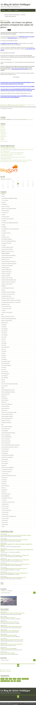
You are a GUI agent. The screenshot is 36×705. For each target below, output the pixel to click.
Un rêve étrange (3, 148)
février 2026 (2, 129)
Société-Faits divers (5, 449)
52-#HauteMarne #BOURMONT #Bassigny (9, 198)
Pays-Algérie (3, 326)
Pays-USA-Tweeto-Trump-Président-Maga (9, 383)
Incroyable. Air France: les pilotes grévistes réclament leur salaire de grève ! (16, 24)
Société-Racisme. (4, 461)
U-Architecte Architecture (6, 471)
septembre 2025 (3, 136)
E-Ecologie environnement (6, 243)
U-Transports (4, 479)
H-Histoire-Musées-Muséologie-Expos (8, 279)
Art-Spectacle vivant (5, 237)
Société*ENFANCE (4, 430)
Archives (10, 10)
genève (10, 678)
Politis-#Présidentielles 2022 (6, 418)
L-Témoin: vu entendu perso (6, 312)
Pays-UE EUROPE (4, 377)
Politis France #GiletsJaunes (6, 404)
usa (11, 681)
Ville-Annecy (3, 483)
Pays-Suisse (3, 369)
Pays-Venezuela (4, 385)
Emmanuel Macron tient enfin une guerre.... (20, 564)
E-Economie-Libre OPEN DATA (7, 249)
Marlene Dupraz (4, 559)
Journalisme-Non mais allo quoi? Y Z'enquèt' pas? (11, 302)
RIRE (2, 424)
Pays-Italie (3, 353)
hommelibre (3, 577)
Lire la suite (30, 119)
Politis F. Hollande (4, 400)
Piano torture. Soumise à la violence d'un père (11, 14)
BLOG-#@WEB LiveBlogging (6, 239)
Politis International (5, 408)
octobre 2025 (2, 135)
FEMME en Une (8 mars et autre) (7, 251)
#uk (14, 681)
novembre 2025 (3, 133)
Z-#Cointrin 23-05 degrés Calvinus (8, 502)
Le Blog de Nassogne (23, 161)
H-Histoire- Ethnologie (5, 275)
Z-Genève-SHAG (4, 520)
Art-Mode (3, 224)
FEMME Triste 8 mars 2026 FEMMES (8, 648)
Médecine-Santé (4, 322)
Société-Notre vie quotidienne (7, 457)
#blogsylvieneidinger (5, 681)
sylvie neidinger (4, 535)
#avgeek (7, 105)
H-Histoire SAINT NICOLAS (6, 269)
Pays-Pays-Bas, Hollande (6, 365)
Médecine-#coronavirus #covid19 (7, 316)
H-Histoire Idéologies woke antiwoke (8, 261)
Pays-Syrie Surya (4, 371)
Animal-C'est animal (5, 206)
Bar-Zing (20, 154)
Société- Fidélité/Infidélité (6, 436)
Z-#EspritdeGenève (5, 504)
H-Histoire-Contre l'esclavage (7, 277)
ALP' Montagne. (4, 204)
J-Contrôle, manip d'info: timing (7, 288)
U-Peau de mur (4, 477)
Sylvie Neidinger (4, 555)
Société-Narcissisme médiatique (7, 455)
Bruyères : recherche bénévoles (6, 157)
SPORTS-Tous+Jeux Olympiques (7, 467)
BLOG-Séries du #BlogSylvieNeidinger (8, 241)
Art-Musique (3, 226)
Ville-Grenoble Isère (5, 485)
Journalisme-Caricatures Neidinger (8, 292)
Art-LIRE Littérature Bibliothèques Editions (9, 222)
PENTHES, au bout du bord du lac (10, 16)
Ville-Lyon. (3, 487)
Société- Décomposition (5, 434)
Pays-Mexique (4, 359)
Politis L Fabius (4, 410)
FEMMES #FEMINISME (5, 253)
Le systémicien (8, 158)
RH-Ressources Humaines (6, 422)
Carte (2, 583)
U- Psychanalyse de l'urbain (6, 469)
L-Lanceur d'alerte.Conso (6, 306)
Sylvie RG (2, 539)
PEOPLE (2, 387)
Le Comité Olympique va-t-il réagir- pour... (19, 555)
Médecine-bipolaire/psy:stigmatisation (8, 318)
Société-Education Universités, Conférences (9, 447)
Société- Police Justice (5, 438)
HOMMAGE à (3, 285)
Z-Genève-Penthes (5, 518)
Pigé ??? (2, 151)
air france (16, 105)
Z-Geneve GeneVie (4, 508)
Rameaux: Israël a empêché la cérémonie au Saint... (12, 639)
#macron (2, 678)
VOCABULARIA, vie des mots (6, 498)
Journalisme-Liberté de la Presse (7, 298)
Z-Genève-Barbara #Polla (6, 510)
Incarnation (7, 151)
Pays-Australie (4, 332)
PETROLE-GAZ (4, 396)
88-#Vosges (3, 202)
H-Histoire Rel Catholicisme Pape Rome (8, 263)
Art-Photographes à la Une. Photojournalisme (10, 228)
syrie (7, 678)
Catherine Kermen (4, 549)
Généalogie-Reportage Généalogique (8, 255)
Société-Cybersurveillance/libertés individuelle (10, 445)
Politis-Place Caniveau (5, 420)
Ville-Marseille (4, 489)
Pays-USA (3, 381)
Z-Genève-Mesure (4, 514)
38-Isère (3, 196)
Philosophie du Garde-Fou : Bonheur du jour (24, 149)
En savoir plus (15, 704)
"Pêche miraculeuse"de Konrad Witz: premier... (20, 535)
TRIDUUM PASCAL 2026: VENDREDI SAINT (9, 630)
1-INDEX (3, 194)
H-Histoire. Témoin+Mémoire (7, 283)
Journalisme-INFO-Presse (6, 296)
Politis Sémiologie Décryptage (7, 416)
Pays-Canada (3, 336)
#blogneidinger (11, 105)
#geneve (19, 678)
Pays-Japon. (3, 355)
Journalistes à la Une (5, 304)
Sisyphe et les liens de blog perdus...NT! (19, 573)
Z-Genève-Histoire (5, 512)
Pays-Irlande (3, 351)
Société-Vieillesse (4, 463)
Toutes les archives (4, 141)
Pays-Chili (3, 338)
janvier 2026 (2, 130)
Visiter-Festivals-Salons (5, 493)
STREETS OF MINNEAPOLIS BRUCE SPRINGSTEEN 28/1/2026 (16, 545)
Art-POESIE (3, 230)
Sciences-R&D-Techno (5, 428)
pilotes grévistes (21, 105)
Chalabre (22, 152)
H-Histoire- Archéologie (6, 273)
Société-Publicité (4, 459)
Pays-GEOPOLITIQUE (5, 347)
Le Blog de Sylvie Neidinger (15, 4)
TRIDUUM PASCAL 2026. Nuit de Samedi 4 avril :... (11, 626)
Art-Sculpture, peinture (6, 232)
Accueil (3, 10)
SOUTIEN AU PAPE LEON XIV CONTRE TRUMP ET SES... (12, 613)
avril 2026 (2, 126)
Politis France (4, 402)
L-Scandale (3, 310)
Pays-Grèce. (3, 349)
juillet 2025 (2, 139)
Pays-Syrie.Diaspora (5, 373)
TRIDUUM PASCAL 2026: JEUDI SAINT (8, 635)
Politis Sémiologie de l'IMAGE (7, 414)
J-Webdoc (3, 290)
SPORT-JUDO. (3, 465)
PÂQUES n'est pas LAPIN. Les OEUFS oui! (9, 622)
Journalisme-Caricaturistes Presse (8, 294)
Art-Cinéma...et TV (4, 212)
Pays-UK (3, 379)
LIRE (2, 314)
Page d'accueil (23, 14)
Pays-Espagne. (4, 343)
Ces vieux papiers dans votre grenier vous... (8, 161)
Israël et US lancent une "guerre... (8, 653)
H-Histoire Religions (5, 267)
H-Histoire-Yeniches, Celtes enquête (8, 281)
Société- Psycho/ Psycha (6, 440)
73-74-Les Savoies (4, 200)
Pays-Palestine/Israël (5, 363)
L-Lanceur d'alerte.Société (6, 308)
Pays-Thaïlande (4, 375)
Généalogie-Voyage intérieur (6, 257)
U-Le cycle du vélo (4, 473)
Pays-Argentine (4, 330)
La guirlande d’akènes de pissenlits (7, 149)
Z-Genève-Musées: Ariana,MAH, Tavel (8, 516)
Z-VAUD (2, 526)
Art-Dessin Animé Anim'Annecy (7, 218)
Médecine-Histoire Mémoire (6, 320)
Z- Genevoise (3, 500)
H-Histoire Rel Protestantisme (7, 265)
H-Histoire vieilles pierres (6, 271)
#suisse (14, 678)
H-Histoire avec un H (5, 259)
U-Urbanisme (4, 481)
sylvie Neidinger (4, 544)
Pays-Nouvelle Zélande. (6, 361)
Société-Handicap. (4, 451)
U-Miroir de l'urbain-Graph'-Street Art (8, 475)
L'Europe (2, 158)
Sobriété (2, 155)
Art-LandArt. (3, 220)
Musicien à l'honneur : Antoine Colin (7, 160)
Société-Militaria (4, 453)
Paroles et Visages (11, 148)
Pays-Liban (3, 357)
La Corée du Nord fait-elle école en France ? (8, 154)
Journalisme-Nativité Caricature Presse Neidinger (11, 300)
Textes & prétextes (8, 155)
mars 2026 (2, 127)
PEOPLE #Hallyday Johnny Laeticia (8, 389)
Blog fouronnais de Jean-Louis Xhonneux (24, 160)
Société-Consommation (5, 442)
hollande (18, 681)
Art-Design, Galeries (5, 216)
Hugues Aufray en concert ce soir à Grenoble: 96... (11, 644)
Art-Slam (3, 235)
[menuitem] (3, 10)
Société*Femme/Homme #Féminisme (8, 432)
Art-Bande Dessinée (5, 210)
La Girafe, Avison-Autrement (19, 157)
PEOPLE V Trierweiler (5, 394)
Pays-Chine (3, 341)
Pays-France (3, 345)
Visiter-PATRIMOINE (5, 495)
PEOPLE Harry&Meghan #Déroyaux (8, 392)
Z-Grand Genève (4, 522)
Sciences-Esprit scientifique (6, 426)
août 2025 (2, 138)
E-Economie (3, 245)
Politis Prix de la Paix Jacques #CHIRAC (8, 412)
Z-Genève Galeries (5, 506)
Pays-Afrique (4, 324)
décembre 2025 (3, 132)
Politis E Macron (4, 398)
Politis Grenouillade (5, 406)
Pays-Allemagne (4, 328)
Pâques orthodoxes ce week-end (7, 617)
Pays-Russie (3, 367)
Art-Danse (3, 214)
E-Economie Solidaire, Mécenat (7, 247)
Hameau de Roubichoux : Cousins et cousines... (9, 152)
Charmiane (3, 568)
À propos (16, 10)
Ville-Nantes (3, 491)
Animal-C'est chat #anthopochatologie (8, 208)
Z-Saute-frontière (4, 524)
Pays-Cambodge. (4, 334)
